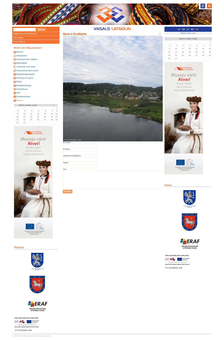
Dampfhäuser (22, 89)
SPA (18, 93)
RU (192, 29)
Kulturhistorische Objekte (26, 59)
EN (183, 29)
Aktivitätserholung (23, 85)
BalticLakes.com (188, 33)
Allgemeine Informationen (25, 33)
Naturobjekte (21, 63)
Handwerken (21, 56)
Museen (19, 52)
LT (188, 29)
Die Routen (18, 37)
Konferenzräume (23, 96)
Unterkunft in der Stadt (25, 67)
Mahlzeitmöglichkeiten (25, 74)
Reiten (19, 82)
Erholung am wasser (24, 78)
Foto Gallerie (19, 42)
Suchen (19, 100)
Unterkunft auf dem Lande (27, 70)
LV (179, 29)
